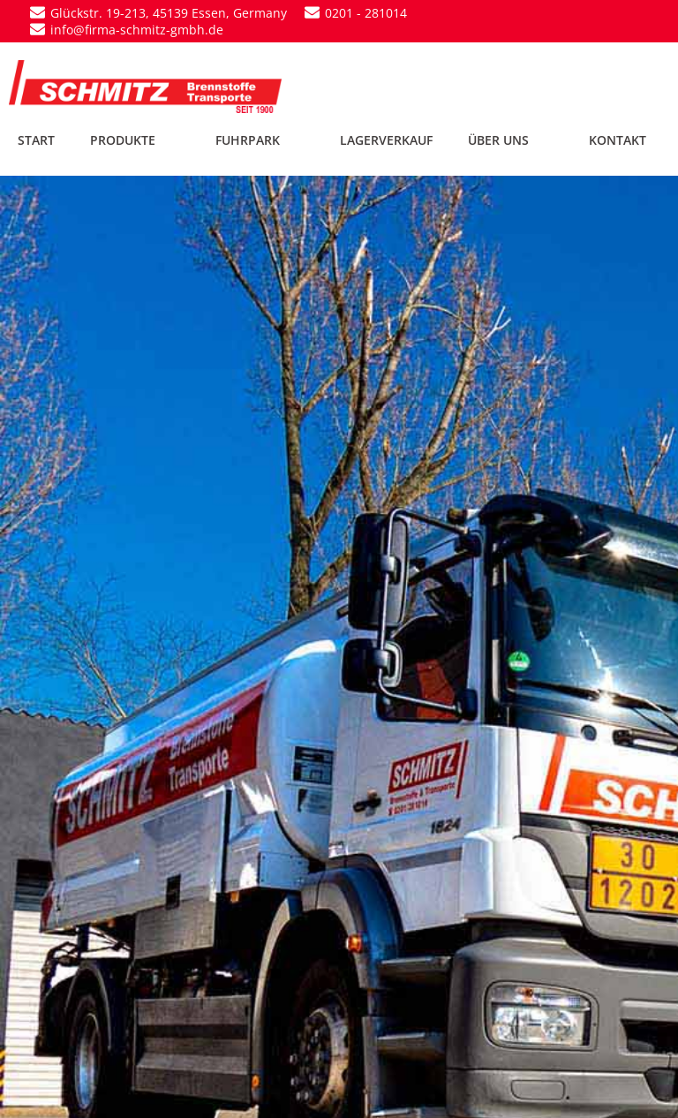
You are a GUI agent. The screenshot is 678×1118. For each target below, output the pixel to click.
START (36, 140)
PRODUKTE (135, 140)
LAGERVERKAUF (386, 140)
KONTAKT (617, 140)
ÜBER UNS (511, 140)
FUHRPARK (260, 140)
